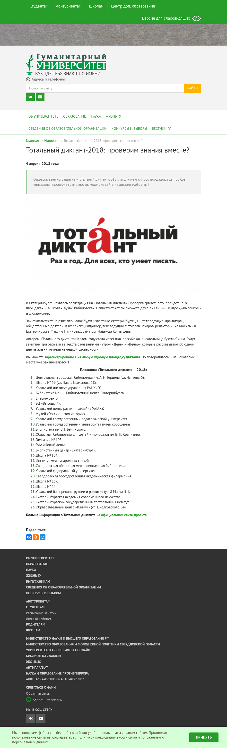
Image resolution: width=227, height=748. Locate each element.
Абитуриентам (68, 6)
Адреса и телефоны (44, 700)
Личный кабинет (38, 619)
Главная (32, 140)
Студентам (39, 6)
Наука (96, 116)
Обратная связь (38, 693)
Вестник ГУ (161, 128)
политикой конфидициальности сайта (107, 737)
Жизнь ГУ (113, 116)
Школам (96, 6)
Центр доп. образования (133, 6)
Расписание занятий (41, 613)
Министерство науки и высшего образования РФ (67, 638)
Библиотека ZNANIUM (43, 656)
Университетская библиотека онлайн (58, 650)
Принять (204, 737)
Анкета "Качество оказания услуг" (55, 679)
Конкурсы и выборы (129, 128)
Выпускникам (38, 581)
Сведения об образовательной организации (67, 128)
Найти (192, 88)
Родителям (35, 624)
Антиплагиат (37, 667)
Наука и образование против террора (57, 673)
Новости (51, 140)
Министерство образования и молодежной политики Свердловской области (93, 644)
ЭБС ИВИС (33, 662)
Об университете (43, 116)
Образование (74, 116)
